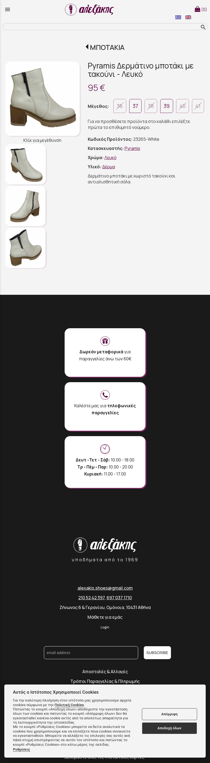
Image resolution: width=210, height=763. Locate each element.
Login (105, 627)
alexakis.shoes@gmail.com (105, 588)
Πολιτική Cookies (69, 705)
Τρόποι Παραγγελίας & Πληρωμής (105, 681)
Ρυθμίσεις (21, 749)
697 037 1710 (119, 598)
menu (7, 9)
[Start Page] (90, 9)
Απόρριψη (169, 714)
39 (167, 106)
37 (135, 106)
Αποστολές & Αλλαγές (105, 672)
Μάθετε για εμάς (105, 617)
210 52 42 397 (91, 598)
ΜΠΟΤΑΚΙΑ (107, 47)
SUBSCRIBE (157, 653)
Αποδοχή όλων (169, 728)
